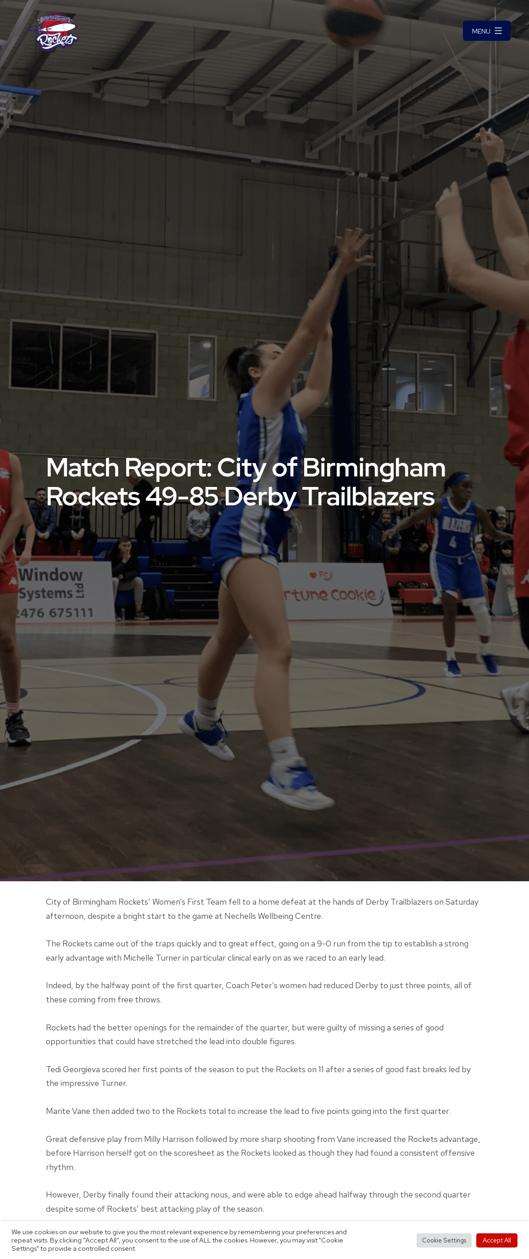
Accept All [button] (497, 1240)
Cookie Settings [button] (444, 1240)
